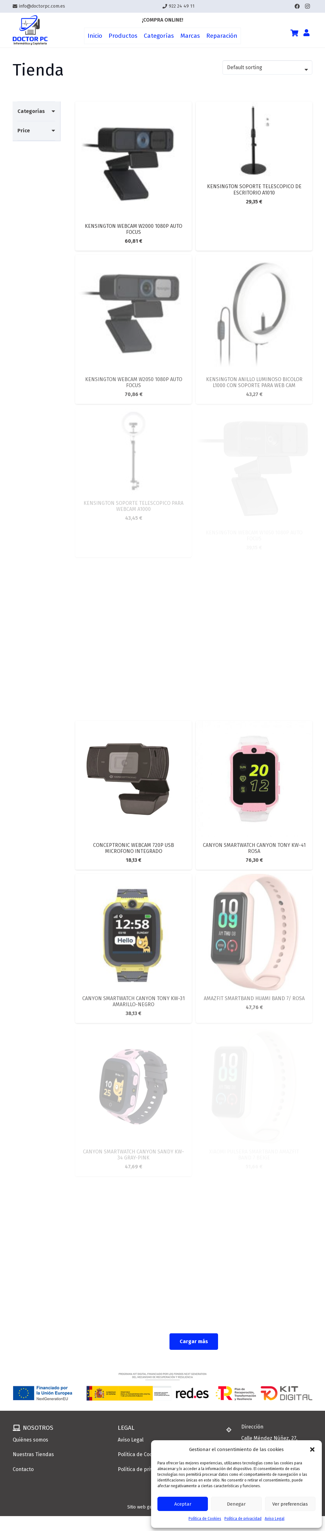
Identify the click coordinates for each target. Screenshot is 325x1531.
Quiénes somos (30, 1440)
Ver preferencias (290, 1504)
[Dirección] (231, 1429)
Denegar (236, 1504)
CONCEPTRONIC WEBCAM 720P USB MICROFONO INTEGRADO (133, 848)
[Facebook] (297, 6)
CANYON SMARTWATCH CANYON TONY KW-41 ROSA (254, 848)
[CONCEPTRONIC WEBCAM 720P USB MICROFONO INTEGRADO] (133, 725)
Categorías (31, 111)
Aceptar (182, 1504)
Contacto (23, 1469)
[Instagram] (307, 6)
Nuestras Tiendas (33, 1454)
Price (23, 131)
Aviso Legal (274, 1518)
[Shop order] (267, 67)
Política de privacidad (243, 1518)
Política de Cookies (205, 1518)
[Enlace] (30, 30)
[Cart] (294, 33)
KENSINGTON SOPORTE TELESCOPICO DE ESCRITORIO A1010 (254, 189)
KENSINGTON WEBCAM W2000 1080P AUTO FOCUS (133, 229)
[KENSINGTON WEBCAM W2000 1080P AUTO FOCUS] (133, 106)
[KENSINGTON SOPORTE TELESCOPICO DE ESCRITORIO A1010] (254, 106)
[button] (312, 1449)
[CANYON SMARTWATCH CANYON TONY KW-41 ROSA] (254, 725)
